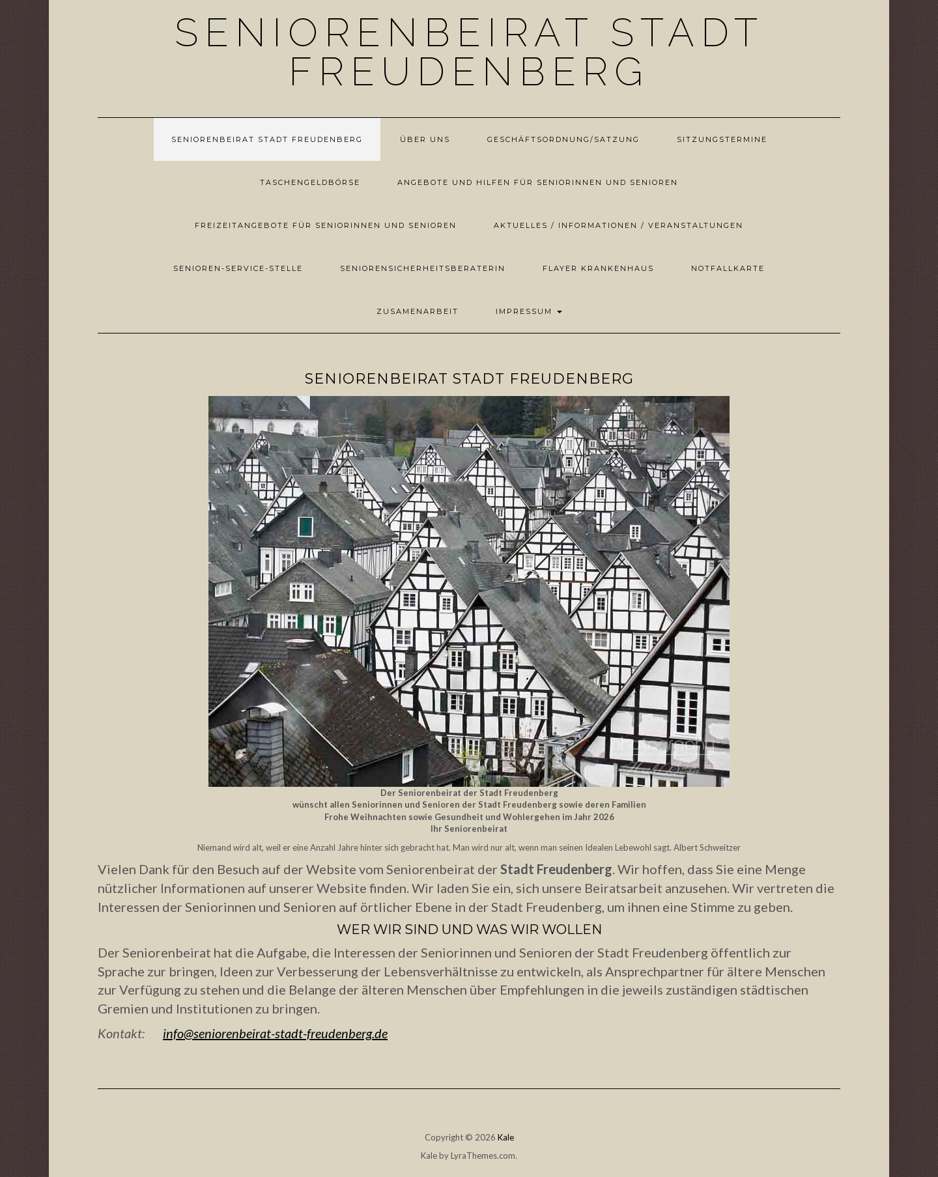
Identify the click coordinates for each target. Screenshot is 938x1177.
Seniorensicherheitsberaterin (422, 268)
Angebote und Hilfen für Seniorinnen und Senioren (537, 182)
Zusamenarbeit (418, 311)
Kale (506, 1137)
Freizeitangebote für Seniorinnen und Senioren (326, 225)
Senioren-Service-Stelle (238, 268)
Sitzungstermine (722, 139)
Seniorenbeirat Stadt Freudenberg (469, 52)
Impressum (529, 311)
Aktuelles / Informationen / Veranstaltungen (618, 225)
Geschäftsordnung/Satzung (563, 139)
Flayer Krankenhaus (598, 268)
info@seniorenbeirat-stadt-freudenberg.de (275, 1033)
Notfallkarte (728, 268)
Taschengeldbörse (310, 182)
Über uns (425, 139)
